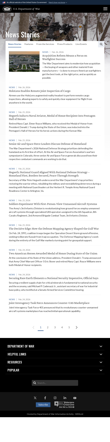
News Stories (14, 44)
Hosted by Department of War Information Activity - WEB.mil (55, 438)
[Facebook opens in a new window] (45, 423)
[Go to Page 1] (41, 352)
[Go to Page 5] (69, 352)
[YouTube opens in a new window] (74, 423)
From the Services (45, 44)
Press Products (64, 44)
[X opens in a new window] (35, 423)
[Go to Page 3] (55, 352)
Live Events (81, 44)
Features (28, 44)
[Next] (76, 352)
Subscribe (43, 429)
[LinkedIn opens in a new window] (65, 423)
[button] (105, 8)
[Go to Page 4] (62, 352)
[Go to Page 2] (48, 352)
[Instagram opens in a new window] (55, 423)
